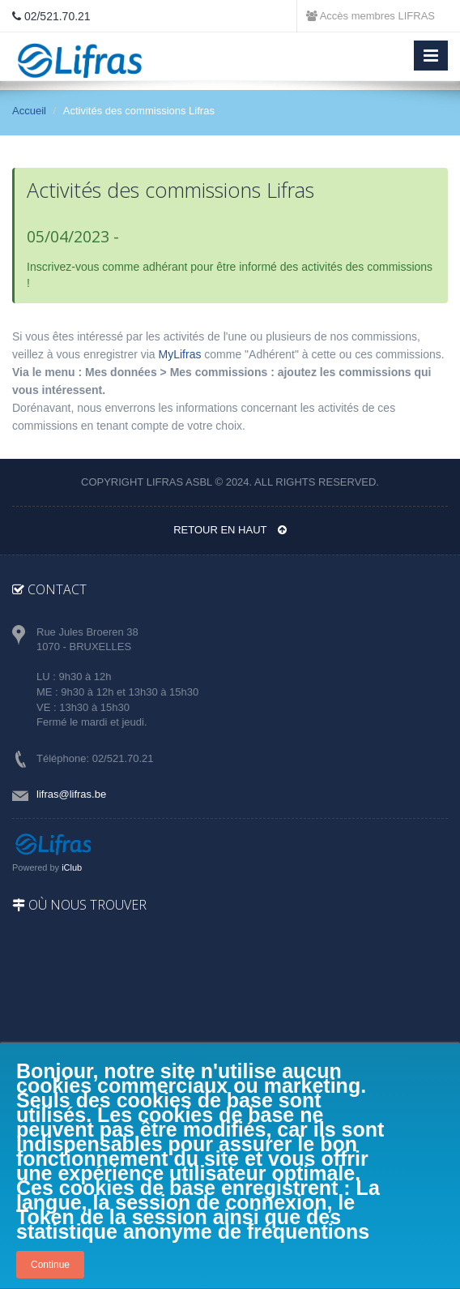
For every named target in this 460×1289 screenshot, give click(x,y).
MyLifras (180, 354)
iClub (72, 867)
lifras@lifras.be (71, 794)
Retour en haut (230, 530)
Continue (50, 1264)
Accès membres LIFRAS (370, 16)
